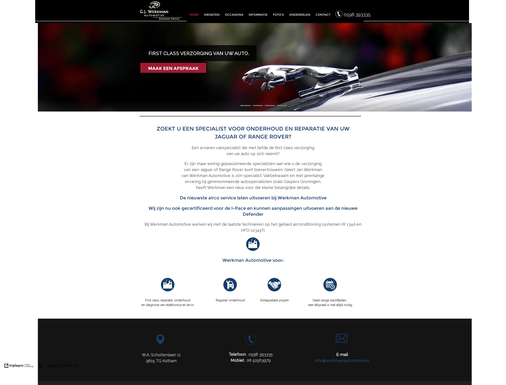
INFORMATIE (258, 14)
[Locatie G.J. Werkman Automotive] (160, 343)
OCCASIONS (234, 14)
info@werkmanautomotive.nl (342, 360)
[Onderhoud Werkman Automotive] (230, 291)
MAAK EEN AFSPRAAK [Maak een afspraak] (173, 68)
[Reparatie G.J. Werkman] (168, 291)
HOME (194, 14)
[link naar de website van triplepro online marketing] (19, 366)
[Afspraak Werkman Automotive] (330, 291)
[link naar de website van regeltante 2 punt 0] (58, 366)
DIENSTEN (212, 14)
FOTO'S (278, 14)
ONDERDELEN (299, 14)
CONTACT (323, 14)
